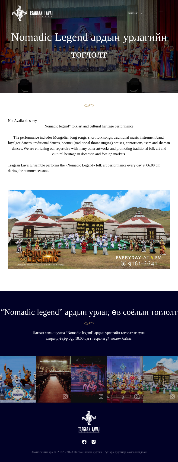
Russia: (135, 13)
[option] (18, 379)
